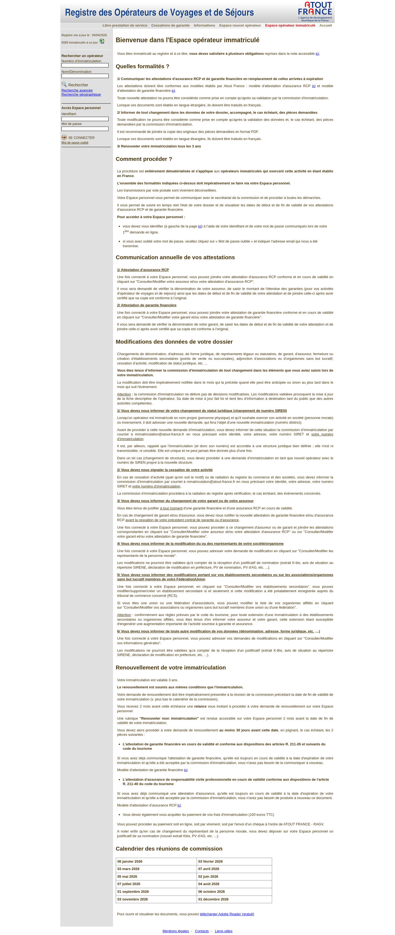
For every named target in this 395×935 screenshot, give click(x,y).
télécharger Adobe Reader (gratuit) (227, 914)
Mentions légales (176, 931)
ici (317, 54)
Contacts (202, 931)
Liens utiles (223, 931)
